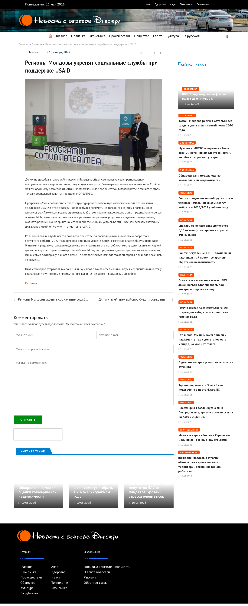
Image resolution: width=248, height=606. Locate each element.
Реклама (90, 580)
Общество (141, 36)
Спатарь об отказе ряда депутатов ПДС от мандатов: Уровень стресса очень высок (149, 492)
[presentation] (38, 434)
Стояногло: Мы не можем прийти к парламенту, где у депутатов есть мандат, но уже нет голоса (202, 339)
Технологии (186, 4)
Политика (78, 36)
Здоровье (160, 4)
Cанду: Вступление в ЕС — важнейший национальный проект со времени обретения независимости (204, 257)
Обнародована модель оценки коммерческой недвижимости (37, 494)
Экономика (203, 4)
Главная (23, 44)
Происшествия (119, 36)
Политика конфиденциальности (107, 569)
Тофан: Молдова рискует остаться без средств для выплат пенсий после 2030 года (205, 125)
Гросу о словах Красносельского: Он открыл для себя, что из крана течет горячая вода (204, 312)
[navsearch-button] (227, 36)
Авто (149, 4)
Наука (173, 4)
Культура (172, 36)
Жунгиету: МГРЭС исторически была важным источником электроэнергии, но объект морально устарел (204, 152)
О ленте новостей (97, 574)
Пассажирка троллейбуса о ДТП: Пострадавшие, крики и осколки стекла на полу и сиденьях (205, 412)
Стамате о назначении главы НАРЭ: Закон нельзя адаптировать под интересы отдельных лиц (203, 284)
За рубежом (191, 36)
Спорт (157, 36)
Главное (61, 36)
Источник (31, 283)
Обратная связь (95, 585)
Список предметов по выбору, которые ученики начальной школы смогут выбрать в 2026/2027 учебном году (93, 488)
